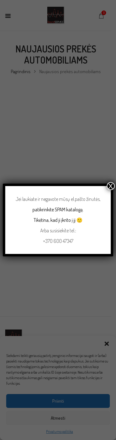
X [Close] (110, 186)
